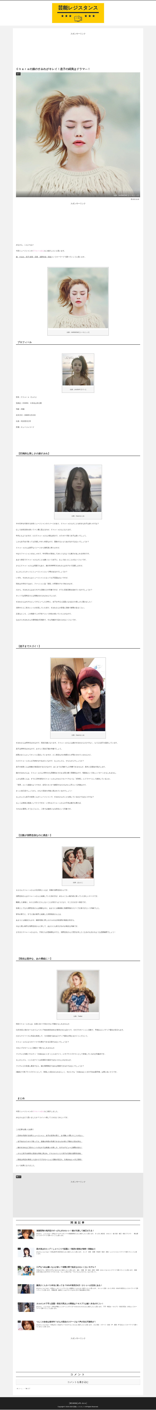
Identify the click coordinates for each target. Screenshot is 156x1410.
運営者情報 (72, 1403)
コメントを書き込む (78, 1382)
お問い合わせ (82, 1403)
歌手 (19, 1177)
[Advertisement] (78, 50)
